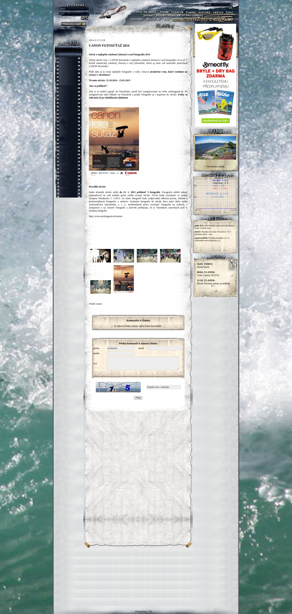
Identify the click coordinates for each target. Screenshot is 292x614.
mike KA (199, 225)
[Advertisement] (146, 577)
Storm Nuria (205, 265)
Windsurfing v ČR (143, 611)
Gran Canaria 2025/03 (208, 274)
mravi (99, 303)
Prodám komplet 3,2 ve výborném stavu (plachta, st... (212, 239)
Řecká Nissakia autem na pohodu (213, 282)
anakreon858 (201, 238)
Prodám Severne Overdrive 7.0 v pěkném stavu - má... (213, 232)
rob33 (197, 231)
